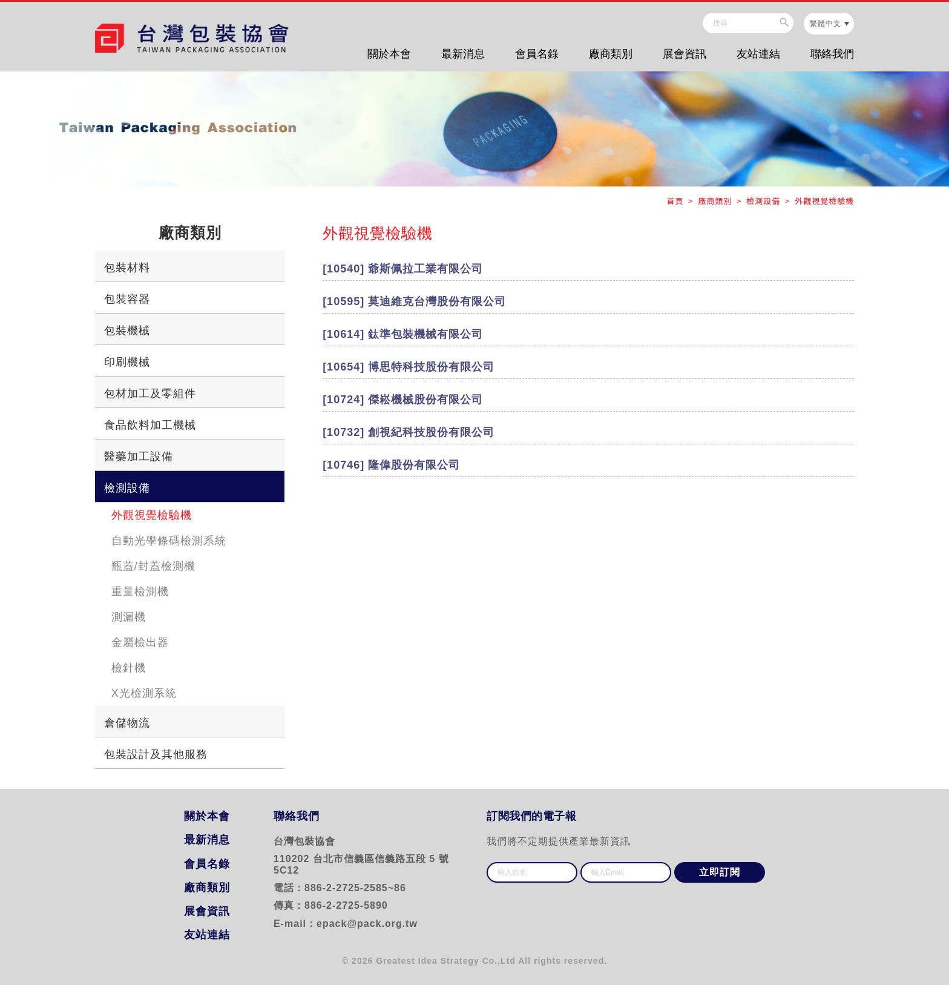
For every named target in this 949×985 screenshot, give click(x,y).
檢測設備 (127, 488)
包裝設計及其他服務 (156, 754)
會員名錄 (537, 54)
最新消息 (463, 54)
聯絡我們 (832, 54)
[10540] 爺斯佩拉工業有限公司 (403, 269)
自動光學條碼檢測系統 (168, 541)
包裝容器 (127, 299)
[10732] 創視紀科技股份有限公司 (408, 432)
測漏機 (128, 617)
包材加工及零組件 (150, 393)
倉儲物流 (127, 723)
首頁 (676, 200)
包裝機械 (127, 330)
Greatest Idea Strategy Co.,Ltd (446, 961)
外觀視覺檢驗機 (151, 515)
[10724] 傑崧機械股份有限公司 (403, 400)
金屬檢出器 (140, 642)
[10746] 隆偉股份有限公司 (391, 465)
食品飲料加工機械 (150, 425)
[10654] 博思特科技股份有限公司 (408, 367)
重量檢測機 (140, 591)
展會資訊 (684, 54)
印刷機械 (127, 362)
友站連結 (758, 54)
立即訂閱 (719, 872)
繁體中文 (825, 23)
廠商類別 (610, 54)
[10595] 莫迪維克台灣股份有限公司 (414, 301)
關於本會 (389, 54)
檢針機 (128, 668)
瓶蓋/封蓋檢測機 (153, 566)
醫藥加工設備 (138, 456)
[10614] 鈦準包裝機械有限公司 (403, 334)
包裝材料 (127, 268)
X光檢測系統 (144, 693)
